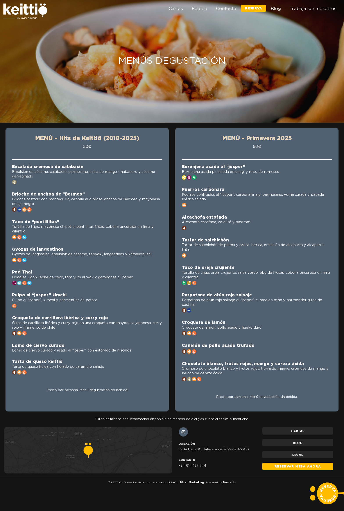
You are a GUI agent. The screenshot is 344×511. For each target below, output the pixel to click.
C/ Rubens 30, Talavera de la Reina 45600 (214, 449)
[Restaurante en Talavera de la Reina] (25, 11)
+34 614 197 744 (192, 466)
